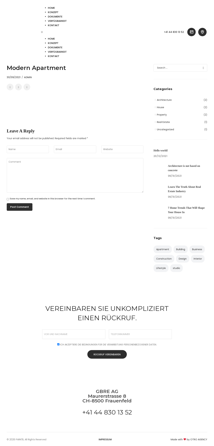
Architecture (164, 100)
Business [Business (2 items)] (197, 249)
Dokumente (55, 16)
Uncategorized (165, 129)
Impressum (105, 439)
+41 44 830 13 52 (174, 32)
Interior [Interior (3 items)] (198, 258)
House (160, 107)
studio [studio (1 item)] (176, 268)
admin (28, 77)
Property (162, 114)
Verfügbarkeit (57, 21)
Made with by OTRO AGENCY (189, 439)
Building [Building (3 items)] (180, 249)
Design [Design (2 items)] (183, 258)
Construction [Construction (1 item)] (164, 258)
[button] (99, 32)
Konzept (53, 12)
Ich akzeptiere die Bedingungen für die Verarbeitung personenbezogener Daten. (108, 344)
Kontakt (53, 25)
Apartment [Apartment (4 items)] (162, 249)
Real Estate (163, 122)
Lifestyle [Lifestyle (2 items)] (161, 268)
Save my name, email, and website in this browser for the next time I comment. (52, 199)
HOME (51, 8)
